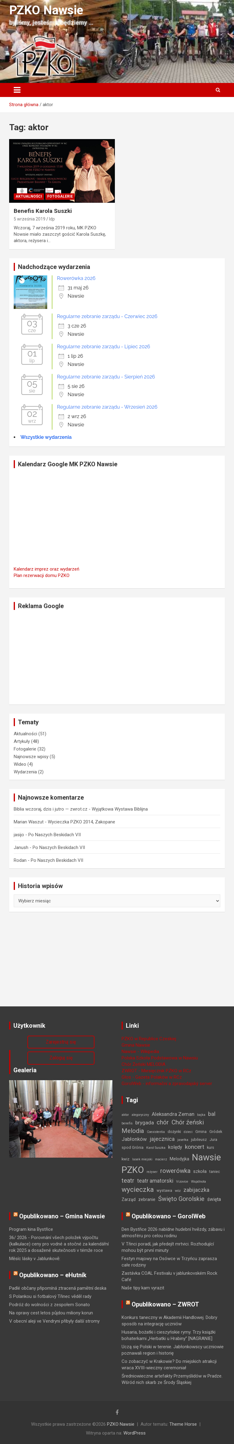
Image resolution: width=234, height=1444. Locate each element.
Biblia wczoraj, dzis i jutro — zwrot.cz (50, 809)
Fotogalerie (60, 196)
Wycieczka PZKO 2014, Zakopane (81, 822)
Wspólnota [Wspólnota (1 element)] (198, 1182)
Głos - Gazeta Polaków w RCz (152, 1077)
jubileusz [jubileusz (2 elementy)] (199, 1139)
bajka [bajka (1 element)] (201, 1115)
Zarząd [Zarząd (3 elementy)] (129, 1199)
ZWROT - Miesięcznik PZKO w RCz (156, 1070)
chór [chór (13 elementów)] (163, 1122)
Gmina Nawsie (136, 1045)
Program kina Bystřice (31, 1229)
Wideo (20, 764)
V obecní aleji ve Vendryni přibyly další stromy (54, 1321)
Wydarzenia (25, 772)
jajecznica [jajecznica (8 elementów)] (162, 1139)
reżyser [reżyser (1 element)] (152, 1172)
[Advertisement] (117, 657)
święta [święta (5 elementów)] (214, 1199)
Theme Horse (183, 1424)
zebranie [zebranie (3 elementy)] (146, 1199)
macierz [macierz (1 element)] (161, 1159)
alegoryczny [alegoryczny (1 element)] (140, 1115)
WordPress (134, 1433)
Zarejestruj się (61, 1042)
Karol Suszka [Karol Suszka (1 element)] (155, 1148)
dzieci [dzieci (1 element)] (188, 1132)
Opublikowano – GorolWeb (168, 1216)
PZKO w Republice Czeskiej (149, 1038)
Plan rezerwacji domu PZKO (41, 575)
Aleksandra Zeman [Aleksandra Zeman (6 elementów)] (173, 1114)
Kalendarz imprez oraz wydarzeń (46, 569)
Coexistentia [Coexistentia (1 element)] (156, 1132)
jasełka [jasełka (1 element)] (182, 1140)
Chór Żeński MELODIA (143, 1064)
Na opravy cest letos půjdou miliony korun (51, 1313)
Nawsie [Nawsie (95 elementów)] (206, 1157)
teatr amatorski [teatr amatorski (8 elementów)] (155, 1180)
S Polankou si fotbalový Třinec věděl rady (50, 1296)
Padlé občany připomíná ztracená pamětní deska (57, 1288)
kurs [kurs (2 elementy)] (210, 1147)
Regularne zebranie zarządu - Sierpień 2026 (106, 377)
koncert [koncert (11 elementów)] (194, 1146)
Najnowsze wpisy (31, 756)
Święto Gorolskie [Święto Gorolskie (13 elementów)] (181, 1198)
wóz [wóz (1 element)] (178, 1191)
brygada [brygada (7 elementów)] (144, 1123)
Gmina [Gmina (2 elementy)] (201, 1131)
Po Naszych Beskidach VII (54, 834)
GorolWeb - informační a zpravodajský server (167, 1083)
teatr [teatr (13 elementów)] (128, 1180)
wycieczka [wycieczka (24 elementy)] (138, 1189)
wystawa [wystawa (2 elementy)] (164, 1190)
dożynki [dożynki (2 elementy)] (174, 1131)
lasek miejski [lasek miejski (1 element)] (142, 1159)
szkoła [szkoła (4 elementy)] (200, 1171)
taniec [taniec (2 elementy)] (214, 1171)
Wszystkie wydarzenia (46, 437)
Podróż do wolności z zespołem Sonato (49, 1304)
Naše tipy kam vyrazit (143, 1288)
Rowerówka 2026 (76, 278)
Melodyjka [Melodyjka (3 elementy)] (179, 1158)
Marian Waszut (29, 822)
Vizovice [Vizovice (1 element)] (182, 1182)
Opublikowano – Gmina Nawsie (62, 1216)
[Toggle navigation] (17, 90)
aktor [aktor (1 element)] (125, 1115)
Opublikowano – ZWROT (165, 1304)
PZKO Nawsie (46, 10)
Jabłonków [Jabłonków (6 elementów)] (134, 1139)
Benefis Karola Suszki (43, 210)
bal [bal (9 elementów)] (211, 1114)
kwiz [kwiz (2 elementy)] (125, 1159)
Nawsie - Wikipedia (140, 1051)
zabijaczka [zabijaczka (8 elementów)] (196, 1190)
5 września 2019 (29, 219)
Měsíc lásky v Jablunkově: (34, 1258)
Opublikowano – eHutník (53, 1275)
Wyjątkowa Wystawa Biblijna (120, 809)
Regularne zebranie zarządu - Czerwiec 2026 (107, 316)
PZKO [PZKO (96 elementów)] (133, 1170)
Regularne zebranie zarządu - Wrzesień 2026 (107, 407)
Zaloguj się (61, 1058)
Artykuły (22, 741)
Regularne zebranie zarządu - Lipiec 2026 (103, 346)
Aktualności (29, 196)
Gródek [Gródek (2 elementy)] (215, 1131)
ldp (52, 219)
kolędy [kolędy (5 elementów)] (175, 1147)
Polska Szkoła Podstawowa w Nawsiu (160, 1058)
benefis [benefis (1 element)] (127, 1123)
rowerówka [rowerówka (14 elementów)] (175, 1170)
